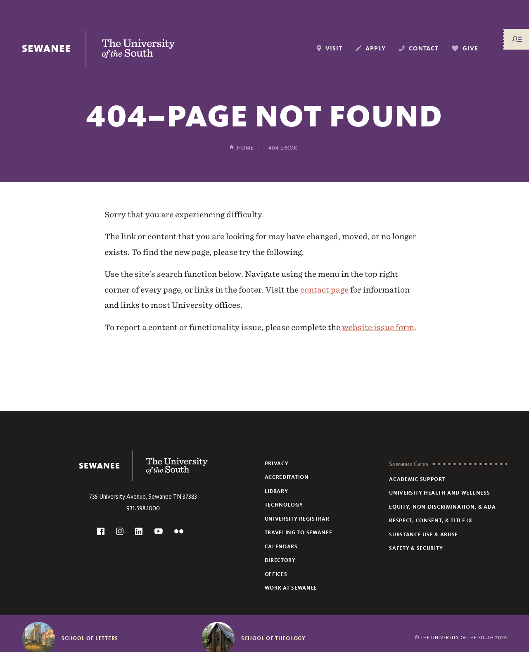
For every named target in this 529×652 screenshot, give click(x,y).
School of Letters (90, 638)
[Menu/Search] (516, 39)
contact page (324, 289)
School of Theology (273, 638)
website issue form (378, 327)
